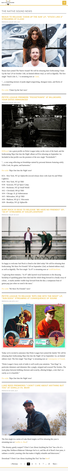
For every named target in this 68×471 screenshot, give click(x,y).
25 (49, 464)
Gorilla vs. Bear (21, 442)
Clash (37, 77)
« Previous (14, 464)
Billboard (5, 151)
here (47, 458)
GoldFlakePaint (54, 269)
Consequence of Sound (56, 359)
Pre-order (5, 90)
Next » (55, 464)
